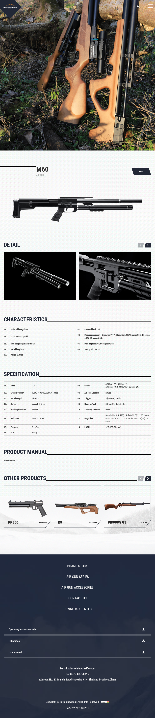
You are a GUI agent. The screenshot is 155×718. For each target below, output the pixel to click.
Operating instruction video (23, 629)
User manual (15, 652)
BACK (141, 174)
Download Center (77, 609)
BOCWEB (84, 708)
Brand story (77, 566)
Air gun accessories (77, 587)
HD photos (14, 641)
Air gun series (77, 577)
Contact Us (77, 598)
